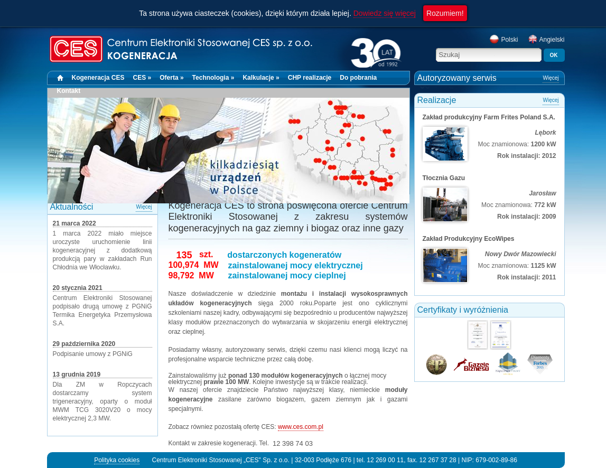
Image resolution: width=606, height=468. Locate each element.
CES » (142, 77)
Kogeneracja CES (98, 77)
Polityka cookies (116, 460)
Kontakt (69, 91)
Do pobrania (358, 77)
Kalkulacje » (261, 77)
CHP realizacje (310, 77)
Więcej (144, 207)
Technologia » (213, 77)
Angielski (546, 39)
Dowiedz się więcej (384, 13)
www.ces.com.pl (300, 426)
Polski (503, 39)
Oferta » (171, 77)
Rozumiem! (445, 13)
